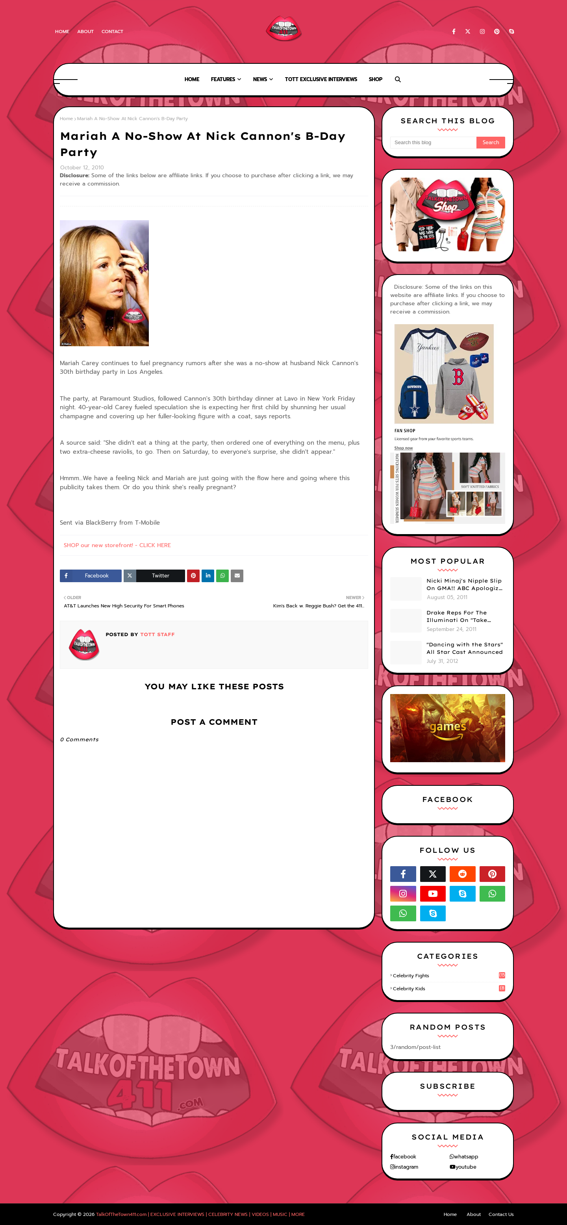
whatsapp (466, 1156)
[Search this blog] (433, 142)
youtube (466, 1167)
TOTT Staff (156, 634)
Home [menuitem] (192, 79)
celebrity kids (449, 988)
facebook (404, 1156)
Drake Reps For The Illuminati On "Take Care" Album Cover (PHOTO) (456, 616)
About (85, 31)
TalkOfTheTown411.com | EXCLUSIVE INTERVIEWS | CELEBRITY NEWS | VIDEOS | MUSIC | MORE (200, 1214)
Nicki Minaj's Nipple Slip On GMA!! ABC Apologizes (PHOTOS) (465, 584)
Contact (112, 31)
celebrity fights (449, 975)
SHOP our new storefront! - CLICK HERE (117, 545)
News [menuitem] (260, 79)
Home (62, 31)
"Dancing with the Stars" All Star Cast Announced (464, 648)
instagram (406, 1167)
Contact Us (501, 1214)
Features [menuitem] (223, 79)
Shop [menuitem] (375, 79)
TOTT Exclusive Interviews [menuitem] (321, 79)
